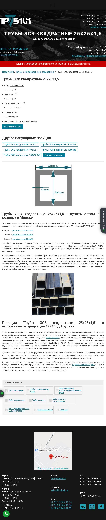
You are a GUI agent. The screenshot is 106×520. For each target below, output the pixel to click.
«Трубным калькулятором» (83, 365)
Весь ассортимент (54, 155)
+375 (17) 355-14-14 (61, 502)
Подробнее (84, 63)
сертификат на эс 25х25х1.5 (22, 230)
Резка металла (52, 338)
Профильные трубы (45, 410)
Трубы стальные (38, 400)
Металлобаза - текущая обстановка (89, 56)
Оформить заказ (12, 127)
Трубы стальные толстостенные (59, 400)
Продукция (8, 72)
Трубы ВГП (64, 410)
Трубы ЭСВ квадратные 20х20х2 (21, 144)
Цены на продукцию (14, 49)
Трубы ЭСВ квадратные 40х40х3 (21, 149)
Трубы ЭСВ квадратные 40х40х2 (59, 144)
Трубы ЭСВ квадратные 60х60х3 (59, 149)
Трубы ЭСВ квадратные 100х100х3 (22, 155)
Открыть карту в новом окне (53, 468)
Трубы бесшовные (16, 390)
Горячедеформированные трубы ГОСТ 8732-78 (19, 410)
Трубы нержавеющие (17, 400)
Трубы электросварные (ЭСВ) (39, 390)
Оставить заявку (98, 27)
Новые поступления (9, 55)
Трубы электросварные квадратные (35, 72)
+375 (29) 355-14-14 (61, 505)
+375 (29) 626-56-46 (61, 507)
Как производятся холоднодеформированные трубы (70, 390)
